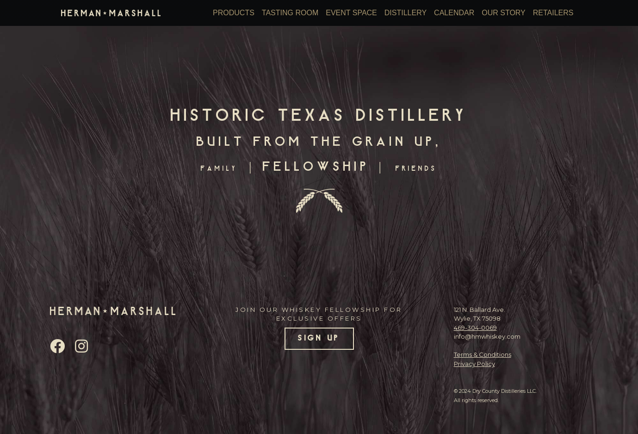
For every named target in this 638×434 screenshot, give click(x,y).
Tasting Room (290, 13)
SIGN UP (319, 338)
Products (233, 13)
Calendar (454, 13)
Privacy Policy (474, 363)
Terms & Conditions (482, 354)
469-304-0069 (475, 327)
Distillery (405, 13)
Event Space (351, 13)
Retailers (553, 13)
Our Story (504, 13)
